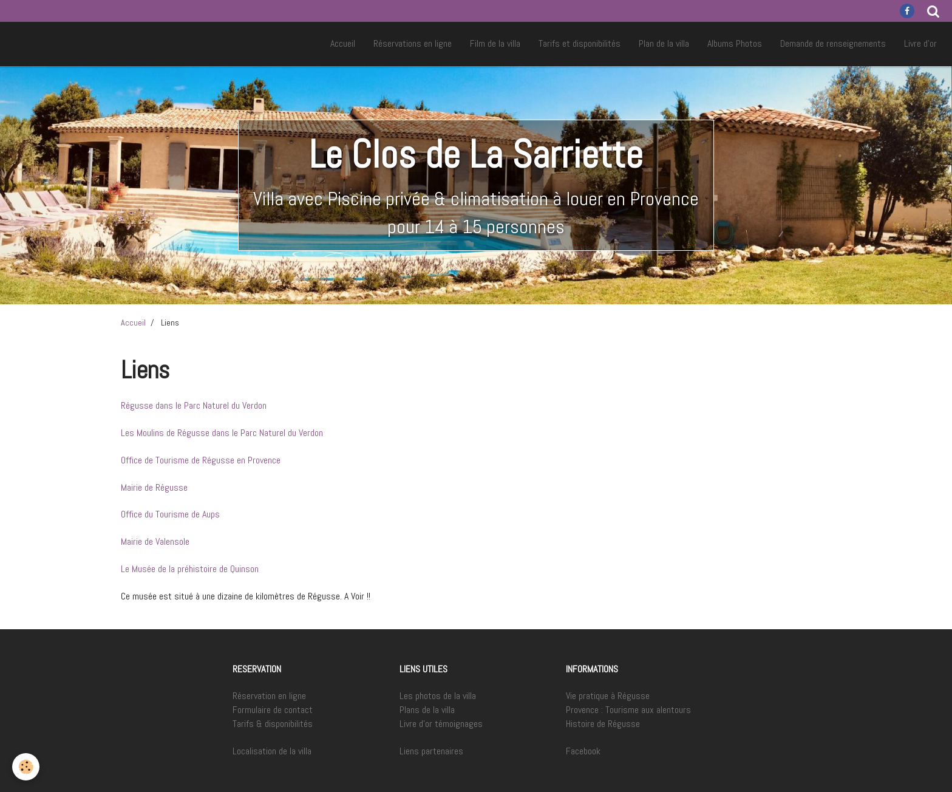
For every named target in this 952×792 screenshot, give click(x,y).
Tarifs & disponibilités (273, 723)
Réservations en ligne (412, 43)
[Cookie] (25, 766)
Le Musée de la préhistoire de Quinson (190, 568)
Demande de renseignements (833, 43)
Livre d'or (920, 43)
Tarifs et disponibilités (579, 43)
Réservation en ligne (269, 695)
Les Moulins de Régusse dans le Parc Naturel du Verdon (222, 432)
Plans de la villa (427, 709)
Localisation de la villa (272, 751)
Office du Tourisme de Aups (170, 514)
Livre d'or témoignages (441, 723)
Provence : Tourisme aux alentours (628, 709)
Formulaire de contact (273, 709)
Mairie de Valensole (155, 541)
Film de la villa (495, 43)
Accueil (342, 43)
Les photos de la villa (437, 695)
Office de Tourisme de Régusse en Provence (200, 460)
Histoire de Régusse (603, 723)
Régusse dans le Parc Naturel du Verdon (194, 405)
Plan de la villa (664, 43)
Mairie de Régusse (154, 487)
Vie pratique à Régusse (608, 695)
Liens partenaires (431, 751)
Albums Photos (734, 43)
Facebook (583, 751)
